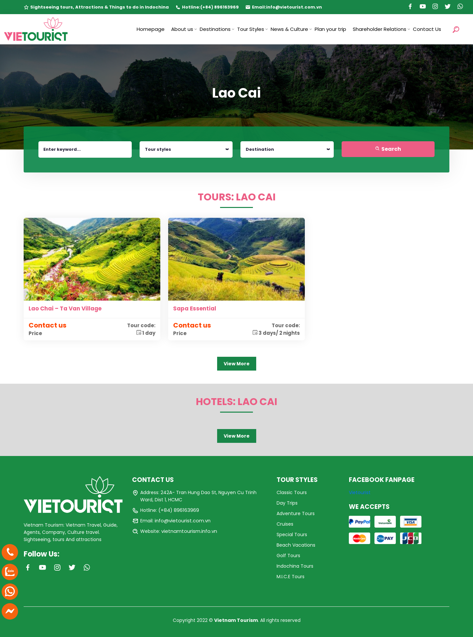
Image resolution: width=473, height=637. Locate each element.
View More (237, 363)
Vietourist (360, 492)
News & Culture (289, 29)
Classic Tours (292, 492)
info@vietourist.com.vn (294, 7)
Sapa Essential (194, 308)
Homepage (151, 29)
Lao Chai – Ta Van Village (65, 308)
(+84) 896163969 (219, 7)
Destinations (215, 29)
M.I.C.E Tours (290, 576)
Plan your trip (330, 29)
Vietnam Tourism (236, 620)
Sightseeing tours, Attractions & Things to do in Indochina (99, 7)
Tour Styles (250, 29)
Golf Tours (288, 555)
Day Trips (287, 503)
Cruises (285, 524)
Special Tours (292, 534)
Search (388, 149)
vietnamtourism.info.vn (189, 531)
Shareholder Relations (379, 29)
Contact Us (427, 29)
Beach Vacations (296, 545)
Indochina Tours (295, 566)
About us (182, 29)
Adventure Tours (296, 513)
